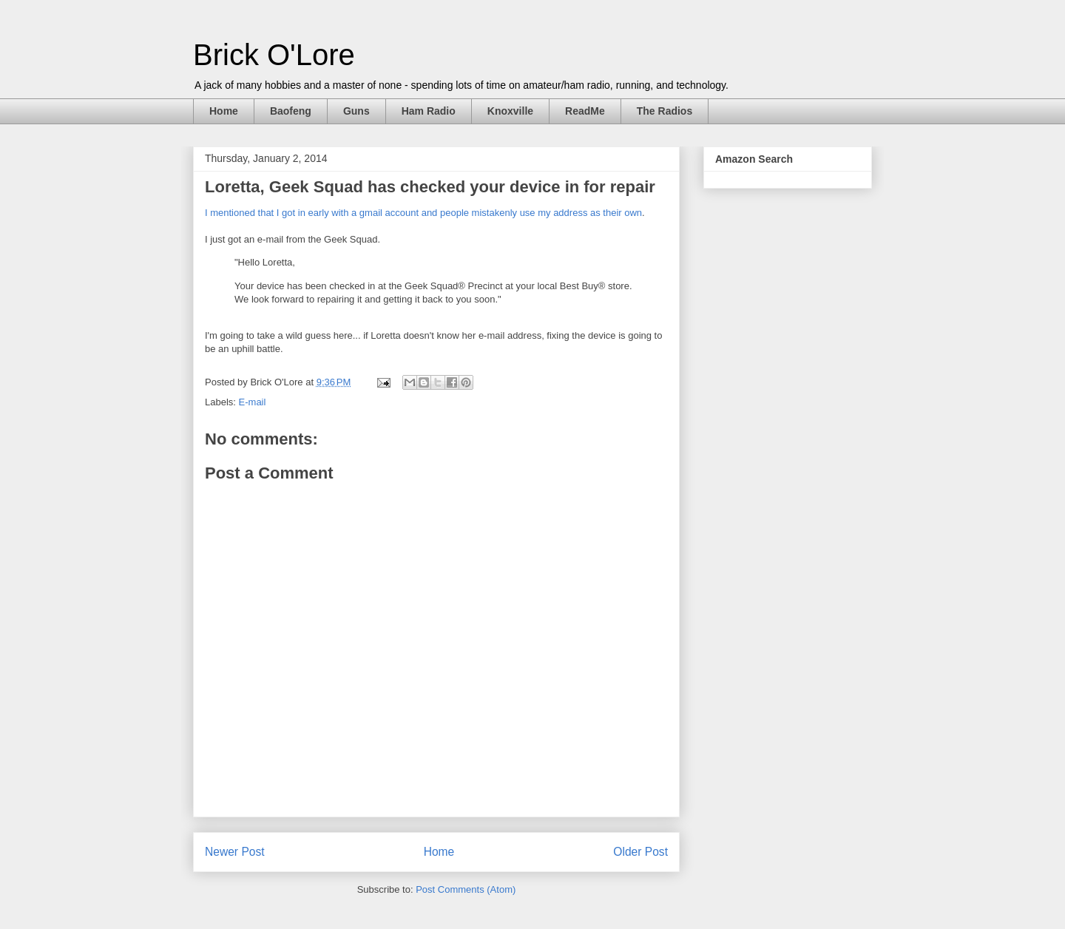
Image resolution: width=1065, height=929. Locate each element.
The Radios (664, 111)
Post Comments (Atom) (465, 889)
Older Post (640, 851)
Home (223, 111)
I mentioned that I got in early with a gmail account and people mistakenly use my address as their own (423, 212)
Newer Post (235, 851)
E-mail (252, 402)
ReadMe (585, 111)
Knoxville (510, 111)
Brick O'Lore (274, 54)
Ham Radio (429, 111)
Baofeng (290, 111)
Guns (356, 111)
